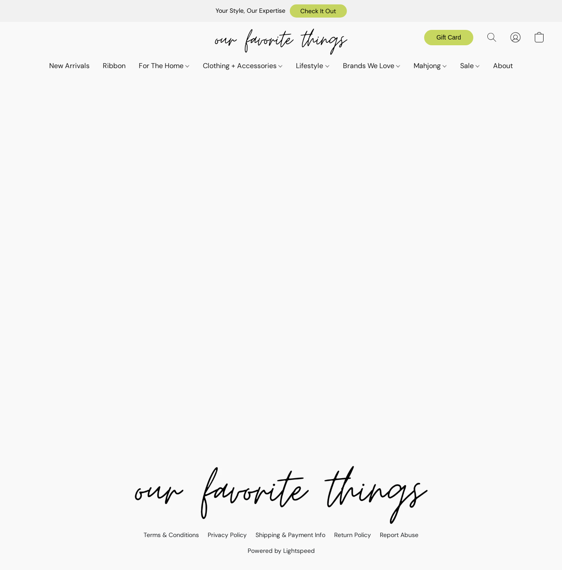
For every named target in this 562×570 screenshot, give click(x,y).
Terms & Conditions (171, 535)
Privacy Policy (227, 535)
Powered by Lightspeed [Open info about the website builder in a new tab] (281, 551)
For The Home (164, 65)
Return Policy (352, 535)
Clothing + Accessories (242, 65)
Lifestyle (312, 65)
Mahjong (430, 65)
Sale (469, 65)
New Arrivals (69, 65)
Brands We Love (371, 65)
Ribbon (114, 65)
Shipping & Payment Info (290, 535)
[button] (318, 11)
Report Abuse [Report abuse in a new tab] (399, 535)
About (503, 65)
